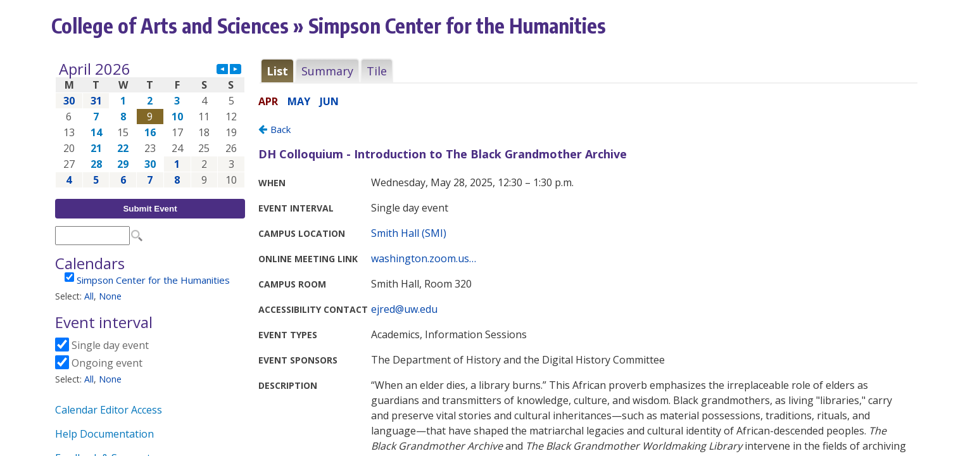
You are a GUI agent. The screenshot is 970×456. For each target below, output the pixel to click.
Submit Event (150, 208)
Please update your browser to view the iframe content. (150, 124)
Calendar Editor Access (108, 410)
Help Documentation (104, 434)
